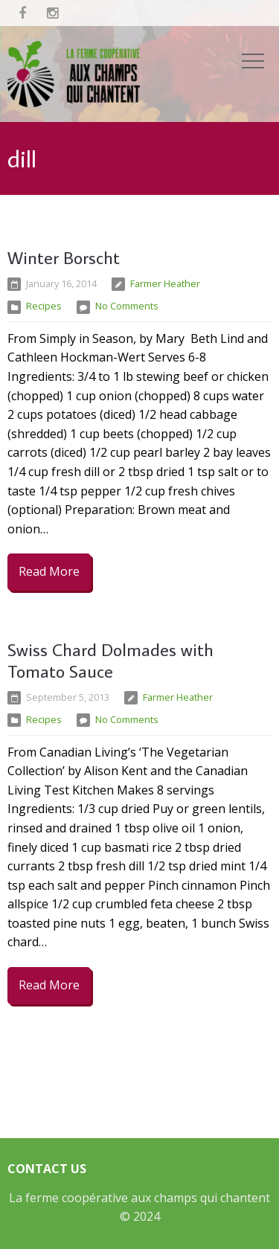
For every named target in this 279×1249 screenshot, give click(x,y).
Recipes (44, 305)
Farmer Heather (165, 283)
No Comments (126, 305)
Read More (49, 571)
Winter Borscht (63, 257)
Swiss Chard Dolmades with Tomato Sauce (110, 660)
